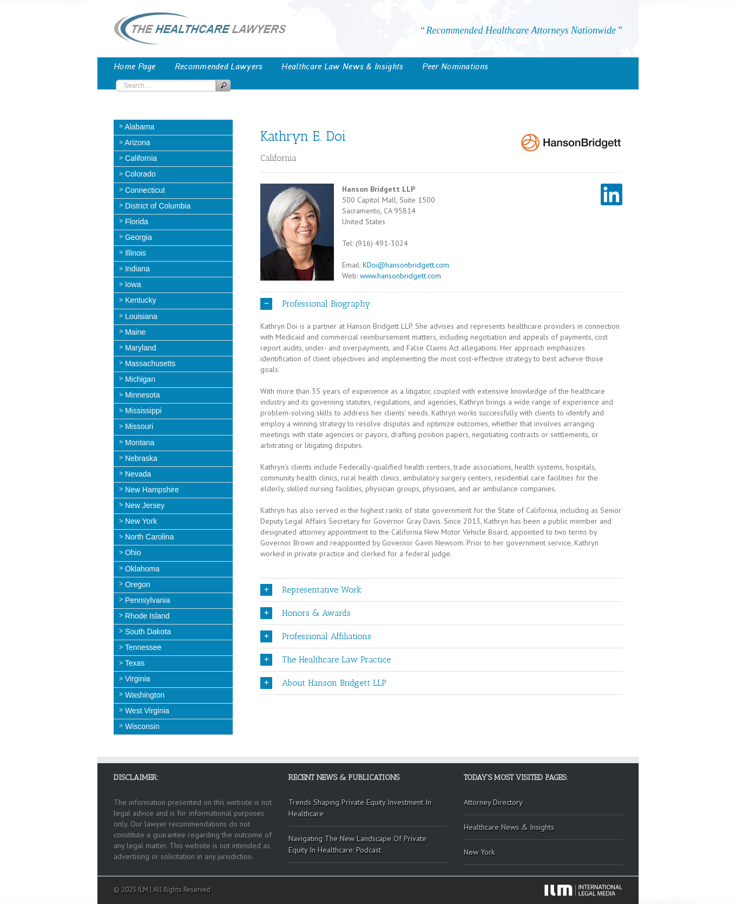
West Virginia (146, 710)
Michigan (139, 379)
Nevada (137, 474)
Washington (144, 695)
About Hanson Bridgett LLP (323, 683)
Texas (133, 663)
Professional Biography (315, 304)
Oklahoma (141, 568)
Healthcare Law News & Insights (342, 66)
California (140, 158)
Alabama (138, 126)
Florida (135, 221)
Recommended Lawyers (219, 66)
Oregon (136, 584)
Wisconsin (141, 726)
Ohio (132, 552)
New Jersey (144, 505)
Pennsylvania (146, 600)
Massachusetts (149, 363)
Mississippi (142, 410)
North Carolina (148, 536)
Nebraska (140, 458)
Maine (134, 332)
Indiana (136, 268)
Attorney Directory (493, 802)
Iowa (132, 284)
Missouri (138, 426)
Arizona (136, 142)
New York (140, 521)
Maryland (139, 347)
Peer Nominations (455, 66)
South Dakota (147, 631)
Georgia (137, 237)
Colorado (139, 174)
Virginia (136, 678)
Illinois (134, 253)
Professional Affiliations (315, 636)
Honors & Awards (305, 613)
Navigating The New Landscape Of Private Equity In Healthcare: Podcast (357, 844)
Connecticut (144, 190)
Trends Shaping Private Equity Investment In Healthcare (359, 807)
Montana (138, 442)
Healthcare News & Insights (509, 827)
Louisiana (140, 316)
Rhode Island (146, 616)
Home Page (135, 66)
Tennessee (142, 647)
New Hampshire (151, 489)
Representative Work (311, 590)
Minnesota (141, 395)
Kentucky (139, 300)
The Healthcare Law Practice (325, 660)
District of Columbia (156, 205)
